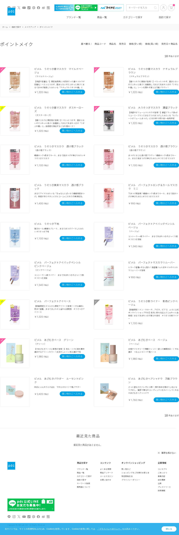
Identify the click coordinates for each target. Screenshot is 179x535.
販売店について (83, 487)
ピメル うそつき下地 (46, 223)
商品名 (112, 44)
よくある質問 (105, 469)
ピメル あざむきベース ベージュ (147, 340)
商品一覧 (102, 17)
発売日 (122, 44)
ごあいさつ (162, 473)
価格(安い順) (135, 44)
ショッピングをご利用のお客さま (135, 473)
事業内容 (161, 476)
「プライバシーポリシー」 (109, 529)
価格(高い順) (151, 44)
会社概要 (161, 480)
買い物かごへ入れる (72, 92)
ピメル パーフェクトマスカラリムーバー (151, 262)
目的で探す (165, 17)
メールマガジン (106, 476)
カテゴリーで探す (133, 17)
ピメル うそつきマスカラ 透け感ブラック (59, 146)
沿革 (160, 483)
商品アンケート (106, 473)
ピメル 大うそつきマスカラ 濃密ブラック (153, 107)
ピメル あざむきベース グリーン (53, 340)
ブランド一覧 (73, 17)
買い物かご (126, 469)
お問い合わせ (105, 480)
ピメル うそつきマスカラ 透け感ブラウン (153, 146)
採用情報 (161, 491)
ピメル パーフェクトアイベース (52, 301)
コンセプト (162, 469)
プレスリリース (164, 487)
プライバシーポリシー (130, 480)
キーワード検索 (83, 483)
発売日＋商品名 (169, 44)
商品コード (100, 44)
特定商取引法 (127, 476)
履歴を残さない (168, 453)
